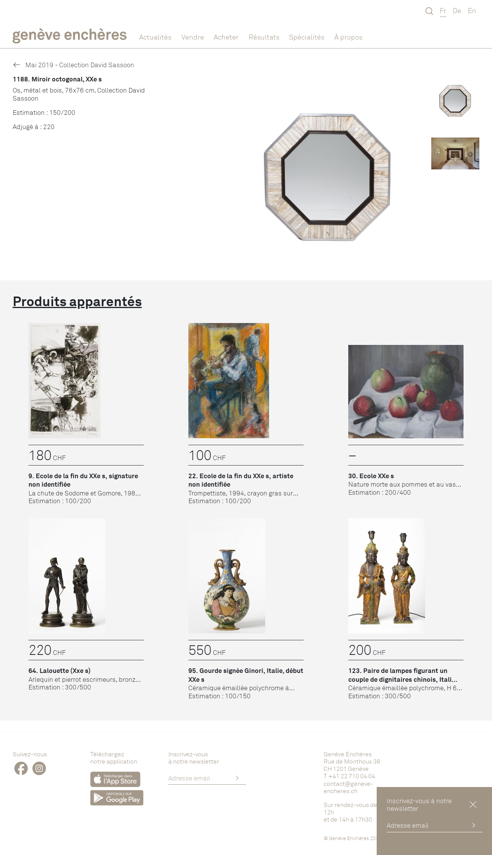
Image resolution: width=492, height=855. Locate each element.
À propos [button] (348, 37)
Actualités (155, 37)
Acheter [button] (226, 37)
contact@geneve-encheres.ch (348, 787)
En (472, 10)
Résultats (264, 37)
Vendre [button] (192, 37)
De (457, 10)
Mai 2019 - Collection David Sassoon (73, 65)
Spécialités (306, 37)
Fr (443, 10)
